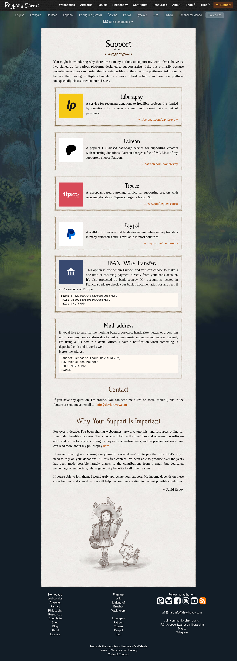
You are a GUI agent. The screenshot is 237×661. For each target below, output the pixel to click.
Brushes (118, 606)
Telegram (182, 632)
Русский (141, 15)
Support (225, 4)
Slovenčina (215, 15)
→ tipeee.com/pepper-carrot (159, 203)
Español (68, 15)
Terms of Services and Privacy (118, 650)
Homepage (55, 594)
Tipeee (118, 626)
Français (35, 15)
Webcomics (67, 4)
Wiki (118, 598)
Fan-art (102, 4)
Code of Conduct (118, 654)
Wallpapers (118, 610)
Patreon (118, 622)
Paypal (118, 630)
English (19, 15)
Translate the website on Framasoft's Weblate (118, 646)
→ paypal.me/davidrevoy (160, 243)
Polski (127, 15)
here (106, 446)
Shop (191, 4)
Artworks (86, 4)
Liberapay (118, 618)
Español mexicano (190, 15)
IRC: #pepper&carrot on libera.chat (182, 624)
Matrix (182, 628)
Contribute (140, 4)
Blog (206, 4)
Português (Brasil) (90, 15)
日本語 (168, 15)
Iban (118, 634)
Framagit (118, 594)
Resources (159, 4)
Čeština (112, 15)
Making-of (118, 602)
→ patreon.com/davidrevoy (159, 164)
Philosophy (120, 4)
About (176, 4)
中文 (155, 15)
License (55, 634)
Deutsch (52, 15)
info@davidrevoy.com (111, 404)
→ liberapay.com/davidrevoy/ (157, 119)
